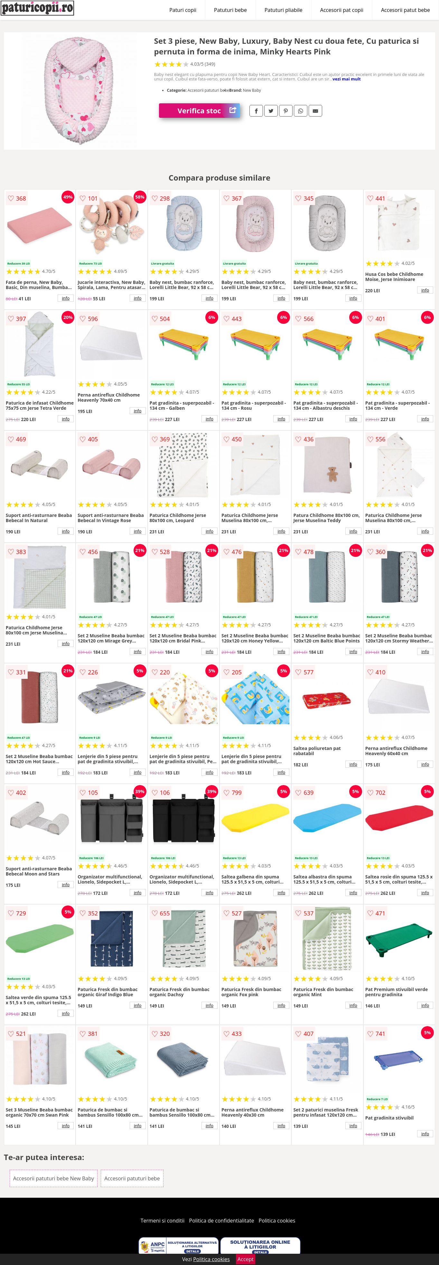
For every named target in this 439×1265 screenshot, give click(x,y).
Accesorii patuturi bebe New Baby (53, 1178)
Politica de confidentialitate (221, 1220)
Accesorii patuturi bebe (132, 1178)
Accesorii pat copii (341, 10)
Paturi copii (182, 10)
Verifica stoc (209, 110)
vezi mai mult (346, 79)
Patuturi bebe (230, 10)
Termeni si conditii (163, 1220)
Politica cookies (277, 1220)
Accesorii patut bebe (405, 10)
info (66, 298)
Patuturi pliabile (284, 10)
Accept (246, 1259)
